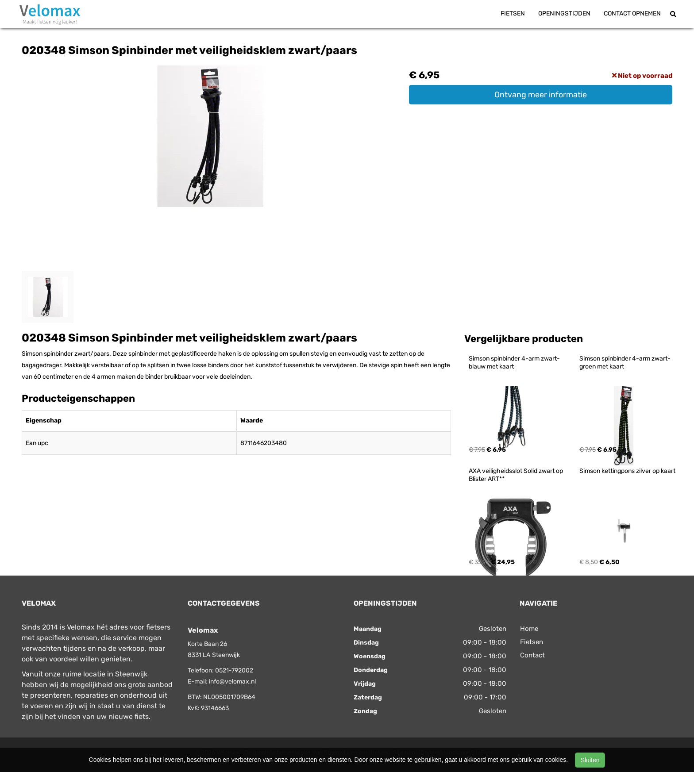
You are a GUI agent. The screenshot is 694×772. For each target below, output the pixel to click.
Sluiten (590, 760)
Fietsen (513, 13)
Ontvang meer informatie (540, 95)
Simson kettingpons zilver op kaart (627, 471)
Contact (532, 655)
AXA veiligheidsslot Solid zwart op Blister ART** (516, 475)
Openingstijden (564, 13)
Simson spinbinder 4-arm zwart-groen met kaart (625, 362)
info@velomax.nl (232, 681)
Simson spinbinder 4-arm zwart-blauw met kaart (514, 362)
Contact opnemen (632, 13)
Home (529, 629)
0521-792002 (234, 670)
